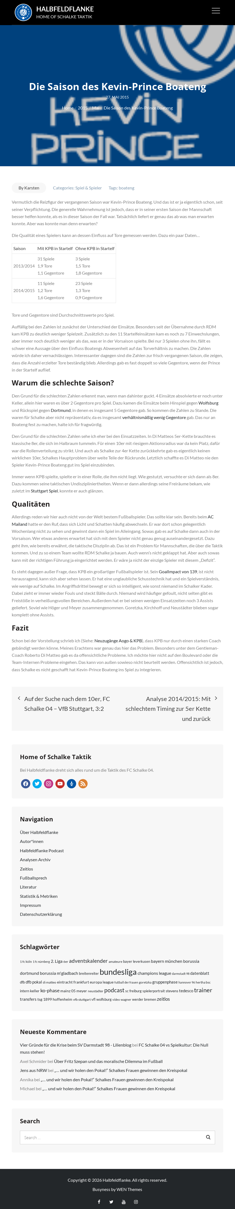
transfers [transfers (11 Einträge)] (28, 995)
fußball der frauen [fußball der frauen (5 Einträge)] (126, 979)
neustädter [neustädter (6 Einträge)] (95, 988)
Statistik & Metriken (39, 892)
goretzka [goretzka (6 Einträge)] (145, 979)
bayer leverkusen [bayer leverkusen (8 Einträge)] (136, 958)
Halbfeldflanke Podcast (42, 847)
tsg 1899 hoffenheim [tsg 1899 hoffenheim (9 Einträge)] (54, 996)
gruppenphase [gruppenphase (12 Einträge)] (165, 978)
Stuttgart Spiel (44, 487)
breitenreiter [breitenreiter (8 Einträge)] (89, 970)
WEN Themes (129, 1186)
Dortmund (61, 406)
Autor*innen (31, 837)
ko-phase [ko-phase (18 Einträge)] (50, 987)
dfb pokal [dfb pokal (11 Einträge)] (34, 978)
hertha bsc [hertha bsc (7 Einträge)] (203, 979)
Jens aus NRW (33, 1067)
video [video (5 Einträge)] (116, 996)
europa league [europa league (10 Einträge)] (102, 978)
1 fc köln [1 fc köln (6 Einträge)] (26, 958)
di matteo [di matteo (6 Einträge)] (49, 979)
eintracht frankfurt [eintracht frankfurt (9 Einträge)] (73, 978)
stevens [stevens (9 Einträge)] (172, 987)
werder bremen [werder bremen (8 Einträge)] (144, 996)
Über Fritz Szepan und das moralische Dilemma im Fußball (108, 1058)
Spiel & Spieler (88, 184)
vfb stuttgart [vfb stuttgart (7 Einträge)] (82, 996)
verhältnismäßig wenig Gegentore (154, 414)
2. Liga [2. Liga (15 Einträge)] (57, 957)
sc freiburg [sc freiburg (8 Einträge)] (133, 987)
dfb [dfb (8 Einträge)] (22, 979)
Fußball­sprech (33, 874)
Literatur (28, 883)
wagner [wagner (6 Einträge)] (126, 996)
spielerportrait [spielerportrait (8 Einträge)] (153, 987)
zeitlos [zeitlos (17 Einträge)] (163, 996)
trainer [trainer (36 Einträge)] (203, 986)
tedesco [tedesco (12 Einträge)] (186, 987)
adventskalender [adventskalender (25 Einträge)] (88, 957)
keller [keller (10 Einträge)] (35, 987)
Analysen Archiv (35, 856)
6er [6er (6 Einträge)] (65, 958)
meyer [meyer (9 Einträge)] (81, 987)
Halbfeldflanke (67, 7)
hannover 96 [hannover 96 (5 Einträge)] (187, 979)
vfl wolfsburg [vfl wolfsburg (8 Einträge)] (101, 996)
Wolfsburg (208, 399)
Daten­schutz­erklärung (41, 911)
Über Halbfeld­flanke (39, 828)
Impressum (30, 901)
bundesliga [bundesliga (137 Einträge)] (118, 968)
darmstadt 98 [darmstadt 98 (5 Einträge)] (180, 970)
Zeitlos (26, 865)
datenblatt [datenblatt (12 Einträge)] (199, 969)
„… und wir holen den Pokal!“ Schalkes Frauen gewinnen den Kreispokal (120, 1067)
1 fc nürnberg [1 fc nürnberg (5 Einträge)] (41, 958)
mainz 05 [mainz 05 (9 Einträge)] (68, 987)
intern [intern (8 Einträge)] (24, 987)
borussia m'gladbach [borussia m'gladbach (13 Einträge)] (59, 969)
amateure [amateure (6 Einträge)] (115, 958)
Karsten (31, 184)
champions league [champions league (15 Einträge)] (154, 969)
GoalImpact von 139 (178, 568)
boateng (126, 184)
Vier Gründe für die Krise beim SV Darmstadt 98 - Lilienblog (75, 1041)
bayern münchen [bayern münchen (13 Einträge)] (166, 957)
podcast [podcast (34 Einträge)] (114, 986)
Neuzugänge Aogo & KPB (118, 637)
